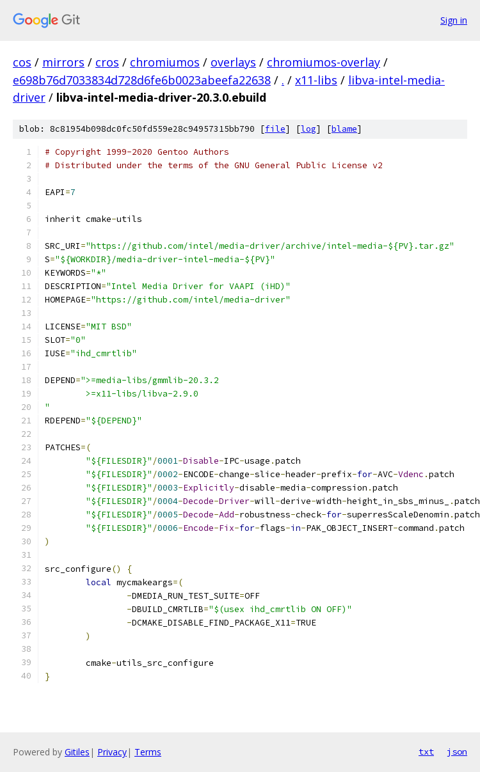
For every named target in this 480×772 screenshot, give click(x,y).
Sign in (453, 20)
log (308, 128)
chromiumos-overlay (323, 62)
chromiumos (165, 62)
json (457, 751)
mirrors (63, 62)
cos (22, 62)
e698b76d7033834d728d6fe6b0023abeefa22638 (142, 80)
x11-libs (316, 80)
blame (344, 128)
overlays (233, 62)
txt (426, 751)
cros (107, 62)
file (275, 128)
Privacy (112, 752)
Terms (147, 752)
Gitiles (77, 752)
